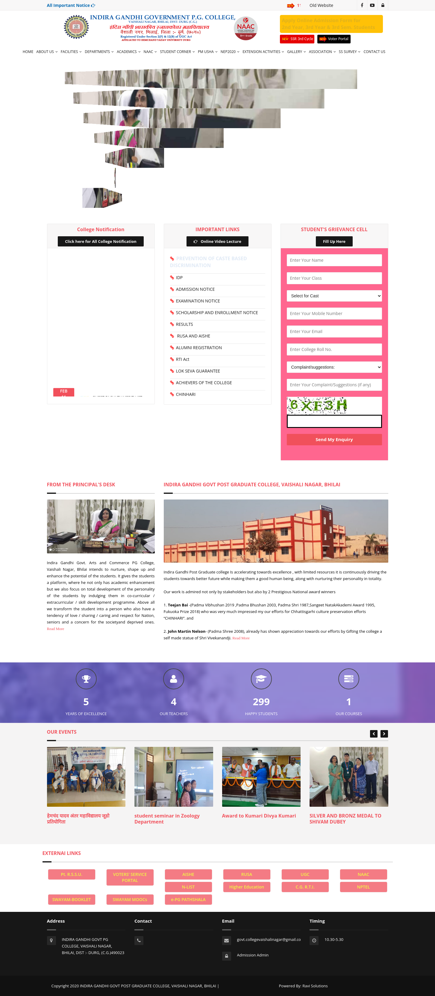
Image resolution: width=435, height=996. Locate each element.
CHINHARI (185, 394)
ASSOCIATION (322, 51)
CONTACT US (374, 51)
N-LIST (188, 887)
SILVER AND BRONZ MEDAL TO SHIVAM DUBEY (345, 818)
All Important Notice (71, 5)
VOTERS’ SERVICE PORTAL (130, 877)
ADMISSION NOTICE (194, 289)
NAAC (150, 51)
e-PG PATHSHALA (188, 899)
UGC (305, 874)
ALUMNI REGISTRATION (198, 347)
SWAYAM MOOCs (130, 899)
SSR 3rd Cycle (297, 39)
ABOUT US (46, 51)
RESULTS (183, 324)
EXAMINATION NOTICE (197, 301)
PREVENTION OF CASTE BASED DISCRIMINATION (208, 262)
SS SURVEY (350, 51)
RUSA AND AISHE (192, 336)
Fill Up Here (334, 241)
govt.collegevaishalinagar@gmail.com (270, 939)
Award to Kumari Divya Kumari (259, 815)
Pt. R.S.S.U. (71, 874)
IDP (178, 277)
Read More (55, 629)
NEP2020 (230, 51)
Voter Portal (334, 39)
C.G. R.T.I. (305, 887)
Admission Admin (253, 955)
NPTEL (363, 887)
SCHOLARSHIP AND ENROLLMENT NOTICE (216, 312)
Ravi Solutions (315, 986)
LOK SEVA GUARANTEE (197, 371)
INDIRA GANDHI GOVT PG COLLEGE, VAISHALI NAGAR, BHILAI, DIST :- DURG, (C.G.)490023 (93, 946)
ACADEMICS (128, 51)
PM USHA (208, 51)
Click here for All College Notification (100, 241)
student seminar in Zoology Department (167, 818)
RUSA (246, 874)
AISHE (188, 874)
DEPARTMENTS (99, 51)
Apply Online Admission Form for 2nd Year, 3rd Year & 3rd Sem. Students (328, 24)
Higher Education (246, 887)
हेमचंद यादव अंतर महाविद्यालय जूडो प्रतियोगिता (78, 818)
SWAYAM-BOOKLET (71, 899)
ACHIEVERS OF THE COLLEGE (203, 382)
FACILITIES (71, 51)
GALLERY (296, 51)
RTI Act (182, 359)
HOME (28, 51)
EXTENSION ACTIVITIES (263, 51)
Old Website (321, 5)
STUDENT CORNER (177, 51)
